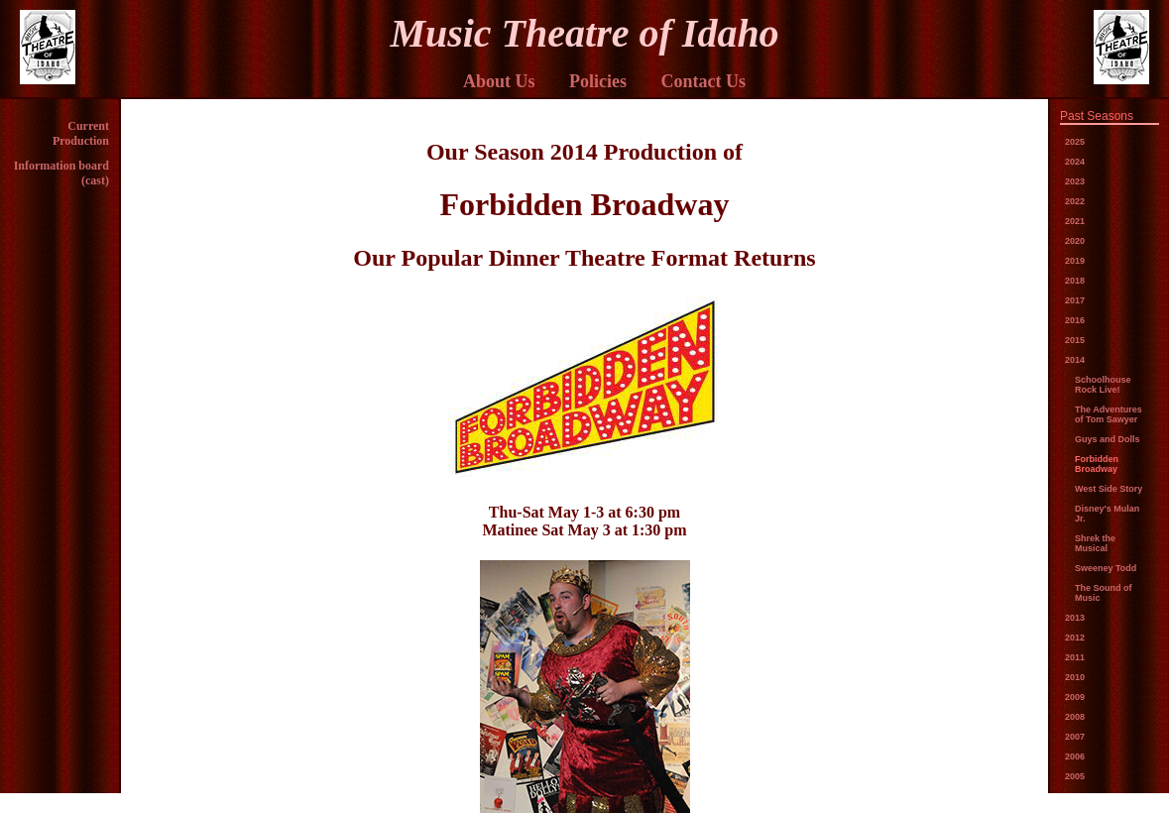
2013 (1075, 618)
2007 (1075, 737)
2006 (1075, 756)
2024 (1075, 162)
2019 (1075, 261)
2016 (1075, 320)
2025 (1075, 142)
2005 (1075, 776)
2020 (1075, 241)
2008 (1075, 717)
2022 (1075, 201)
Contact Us (704, 81)
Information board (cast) (61, 173)
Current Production (81, 133)
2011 (1075, 657)
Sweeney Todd (1105, 568)
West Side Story (1108, 489)
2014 (1075, 360)
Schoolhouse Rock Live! (1103, 385)
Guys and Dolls (1107, 439)
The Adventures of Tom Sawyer (1108, 414)
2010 (1075, 677)
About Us (499, 81)
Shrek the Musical (1095, 543)
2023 (1075, 181)
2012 (1075, 637)
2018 (1075, 281)
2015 (1075, 340)
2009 (1075, 697)
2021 (1075, 221)
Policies (598, 81)
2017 (1075, 300)
